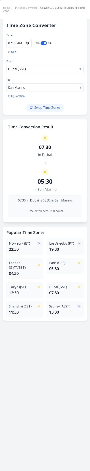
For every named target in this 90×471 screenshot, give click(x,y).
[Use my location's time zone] (16, 96)
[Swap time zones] (45, 108)
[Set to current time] (12, 52)
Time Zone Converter (25, 7)
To (8, 80)
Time (9, 35)
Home (6, 7)
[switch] (44, 43)
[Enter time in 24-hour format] (19, 43)
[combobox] (45, 69)
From (9, 61)
